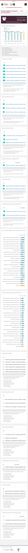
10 (3, 185)
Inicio (3, 7)
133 (4, 68)
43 (4, 65)
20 (4, 135)
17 (3, 104)
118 (4, 215)
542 (4, 142)
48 (3, 165)
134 (4, 71)
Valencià (13, 1)
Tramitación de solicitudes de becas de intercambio (17, 211)
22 (4, 139)
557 (4, 80)
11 (3, 188)
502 (4, 74)
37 (3, 108)
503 (4, 77)
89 (4, 211)
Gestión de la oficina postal (12, 139)
